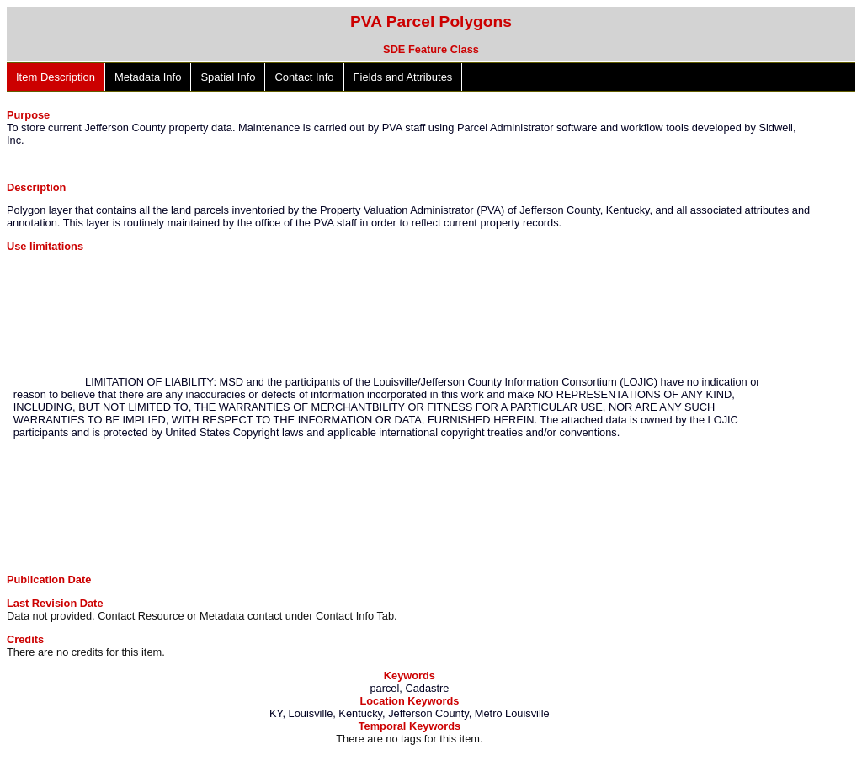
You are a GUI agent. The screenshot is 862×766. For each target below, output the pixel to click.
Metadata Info (148, 77)
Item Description (55, 77)
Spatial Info (227, 77)
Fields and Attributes (403, 77)
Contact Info (303, 77)
